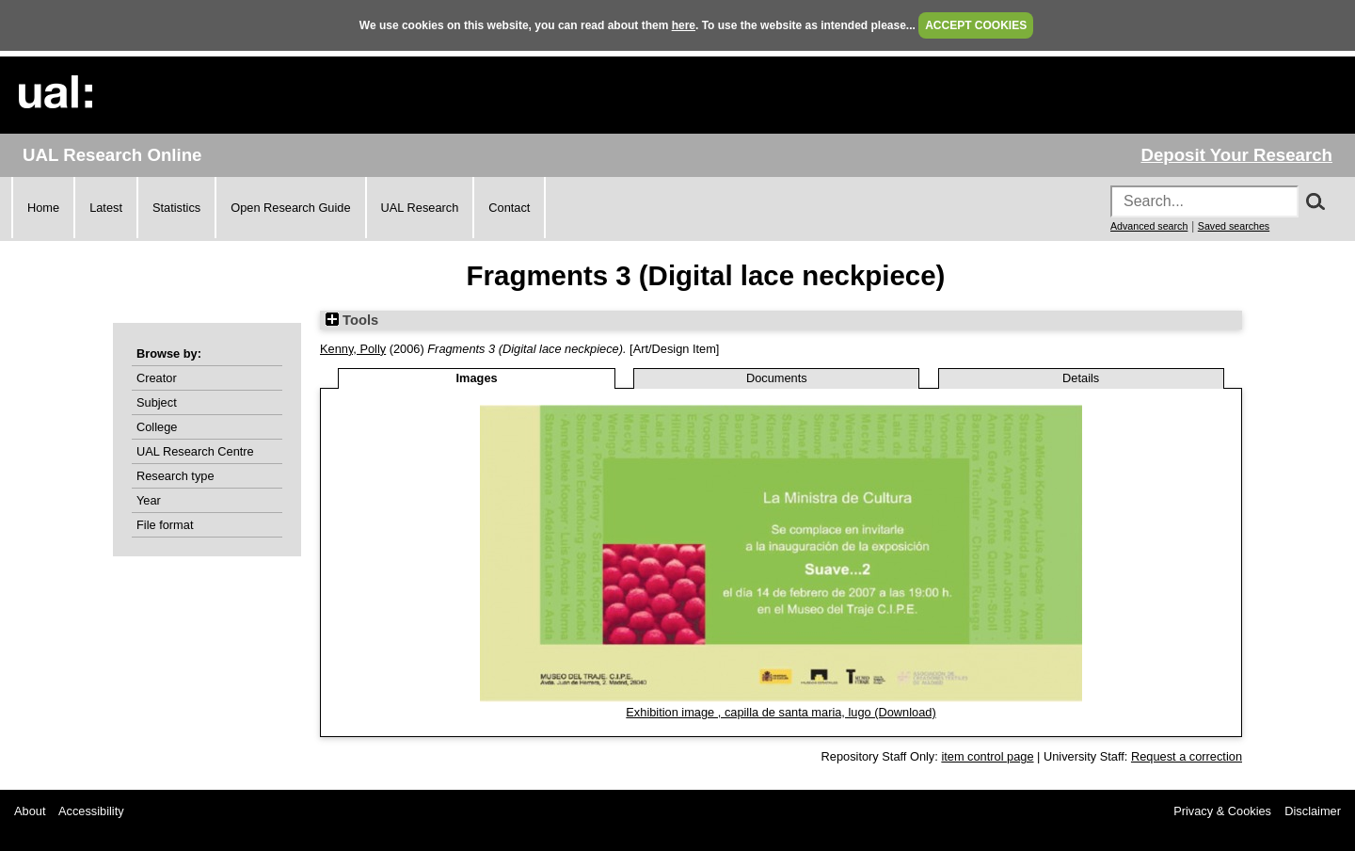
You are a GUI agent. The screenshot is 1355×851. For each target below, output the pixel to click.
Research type (175, 476)
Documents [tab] (776, 378)
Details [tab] (1080, 378)
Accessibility (91, 811)
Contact (509, 208)
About (29, 811)
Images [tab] (477, 378)
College (156, 427)
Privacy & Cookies (1222, 811)
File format (164, 525)
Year (148, 500)
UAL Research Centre (195, 451)
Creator (156, 378)
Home (43, 208)
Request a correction (1186, 756)
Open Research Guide (290, 208)
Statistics (176, 208)
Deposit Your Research (1236, 155)
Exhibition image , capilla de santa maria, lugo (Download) (780, 712)
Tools (352, 320)
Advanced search (1149, 226)
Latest (105, 208)
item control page (987, 756)
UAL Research (420, 208)
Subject (156, 402)
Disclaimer (1312, 811)
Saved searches (1233, 226)
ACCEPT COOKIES (976, 25)
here (683, 25)
